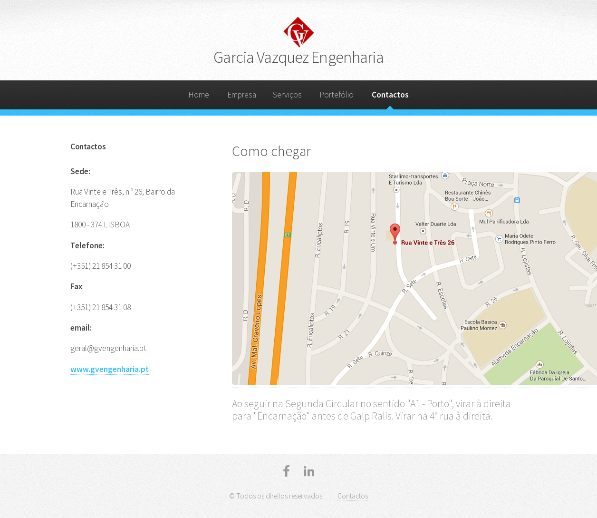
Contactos (390, 94)
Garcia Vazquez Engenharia (298, 57)
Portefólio (336, 94)
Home (198, 94)
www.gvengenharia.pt (109, 369)
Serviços (287, 94)
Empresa (241, 94)
